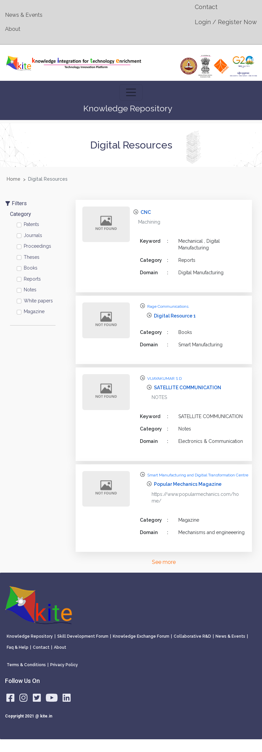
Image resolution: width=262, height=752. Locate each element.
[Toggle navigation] (131, 92)
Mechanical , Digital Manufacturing (199, 244)
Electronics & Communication (210, 441)
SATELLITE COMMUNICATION (187, 387)
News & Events (23, 15)
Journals (33, 235)
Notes (30, 289)
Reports (32, 279)
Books (30, 268)
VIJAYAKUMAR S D (164, 378)
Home (13, 179)
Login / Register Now (226, 21)
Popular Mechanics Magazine (188, 484)
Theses (31, 257)
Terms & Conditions (26, 664)
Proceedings (37, 246)
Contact (206, 6)
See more (164, 562)
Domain (154, 272)
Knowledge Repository (30, 636)
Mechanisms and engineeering (211, 532)
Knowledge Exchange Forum (141, 636)
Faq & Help (17, 647)
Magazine (34, 311)
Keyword (154, 241)
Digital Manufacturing (201, 272)
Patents (31, 224)
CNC (146, 212)
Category (20, 214)
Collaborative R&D (192, 636)
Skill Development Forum (82, 636)
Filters (16, 203)
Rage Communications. (168, 306)
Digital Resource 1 (175, 316)
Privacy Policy (64, 664)
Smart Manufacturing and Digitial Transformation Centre (197, 475)
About (12, 29)
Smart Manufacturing (200, 344)
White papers (38, 300)
